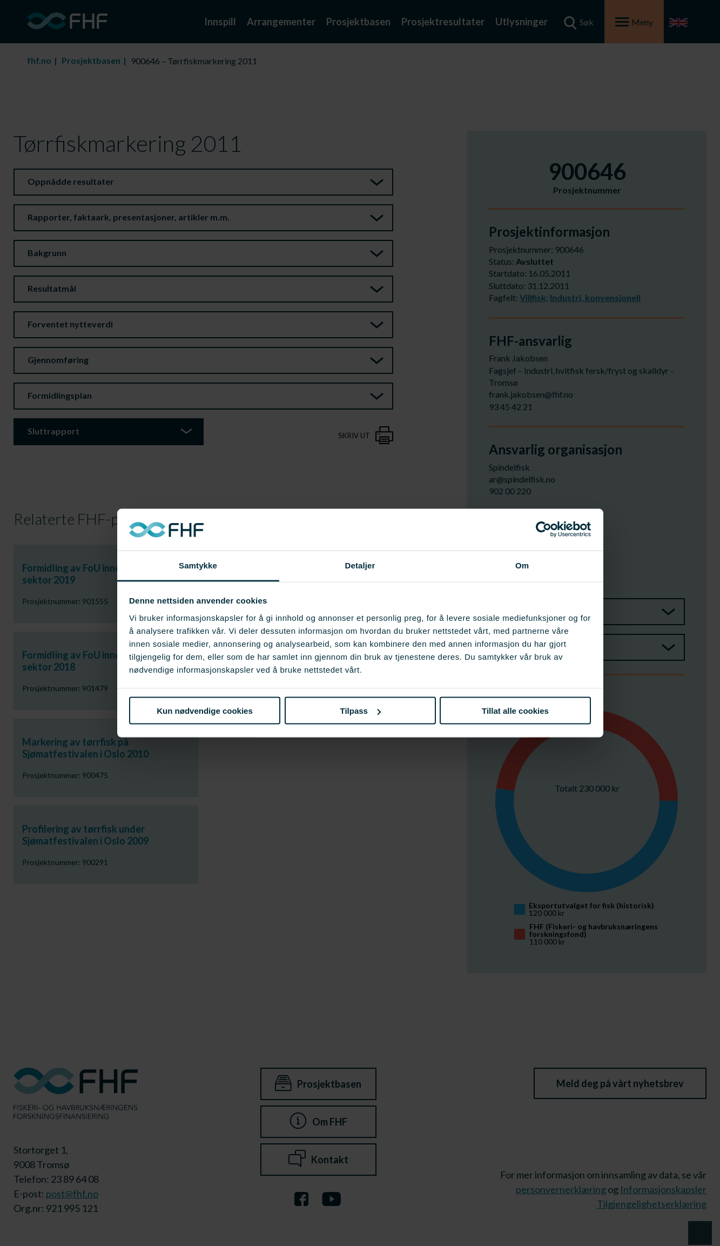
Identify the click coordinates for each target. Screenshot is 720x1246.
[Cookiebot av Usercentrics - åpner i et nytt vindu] (543, 529)
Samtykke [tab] (198, 565)
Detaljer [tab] (360, 565)
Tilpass (360, 710)
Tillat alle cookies (515, 710)
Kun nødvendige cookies (205, 710)
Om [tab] (522, 565)
